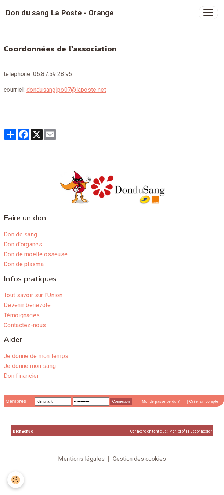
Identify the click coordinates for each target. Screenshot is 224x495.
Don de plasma (24, 264)
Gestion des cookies (139, 458)
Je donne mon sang (30, 365)
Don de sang (20, 234)
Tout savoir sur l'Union (33, 295)
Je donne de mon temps (36, 356)
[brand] (60, 13)
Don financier (21, 375)
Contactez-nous (25, 325)
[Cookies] (15, 479)
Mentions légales (81, 458)
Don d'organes (23, 244)
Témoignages (22, 315)
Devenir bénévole (27, 304)
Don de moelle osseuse (36, 254)
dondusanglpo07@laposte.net (66, 89)
